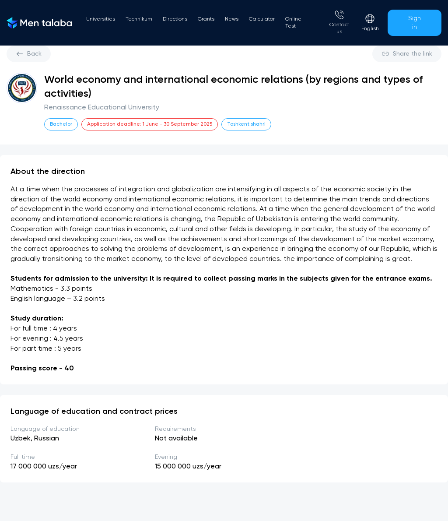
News (231, 19)
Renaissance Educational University (101, 107)
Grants (206, 19)
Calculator (262, 19)
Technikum (139, 19)
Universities (100, 19)
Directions (175, 19)
